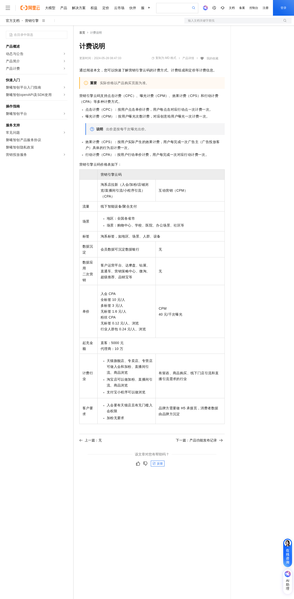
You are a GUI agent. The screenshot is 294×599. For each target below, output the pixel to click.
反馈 (158, 463)
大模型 (50, 8)
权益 (94, 8)
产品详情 (188, 58)
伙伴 (132, 8)
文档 (232, 8)
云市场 (119, 8)
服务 (144, 8)
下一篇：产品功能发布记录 (199, 440)
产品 (63, 8)
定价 (105, 8)
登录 (283, 8)
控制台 (253, 8)
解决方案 (79, 8)
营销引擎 (32, 21)
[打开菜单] (8, 8)
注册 (266, 8)
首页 (82, 32)
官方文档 (13, 21)
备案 (242, 8)
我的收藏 (212, 58)
